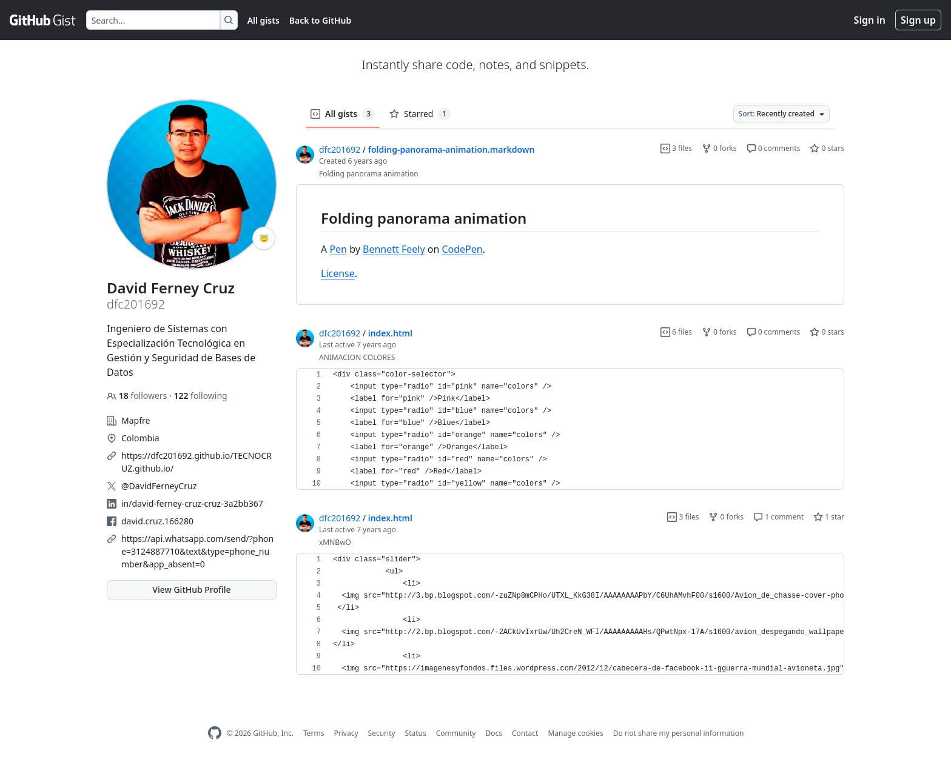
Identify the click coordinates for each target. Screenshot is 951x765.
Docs (493, 733)
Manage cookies (575, 733)
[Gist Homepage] (43, 20)
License (338, 273)
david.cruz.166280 (157, 521)
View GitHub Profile (191, 589)
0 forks (719, 148)
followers (138, 395)
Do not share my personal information (678, 733)
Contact (525, 733)
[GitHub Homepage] (214, 733)
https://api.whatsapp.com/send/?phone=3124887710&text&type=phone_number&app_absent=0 (197, 551)
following (200, 395)
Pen (338, 249)
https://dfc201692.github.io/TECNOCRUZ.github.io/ (196, 462)
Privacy (346, 733)
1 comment (778, 517)
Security (381, 733)
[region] (570, 245)
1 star (828, 517)
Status (415, 733)
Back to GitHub (320, 20)
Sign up (918, 20)
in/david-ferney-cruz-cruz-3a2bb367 (192, 503)
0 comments (774, 148)
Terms (313, 733)
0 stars (827, 148)
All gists (263, 20)
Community (456, 733)
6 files (676, 332)
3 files (676, 148)
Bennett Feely (394, 249)
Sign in (869, 20)
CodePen (462, 249)
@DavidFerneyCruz (159, 486)
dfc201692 (339, 149)
